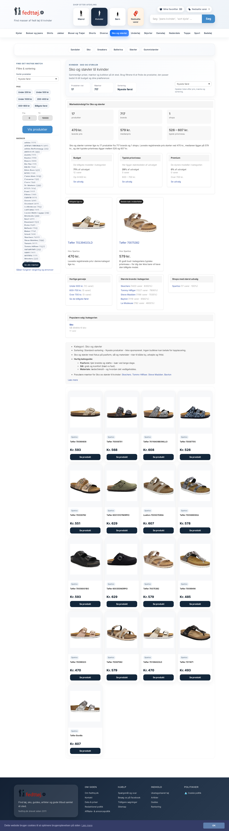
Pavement (31, 222)
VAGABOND (32, 249)
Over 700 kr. (75, 294)
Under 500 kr (42, 92)
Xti (28, 262)
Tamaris (30, 243)
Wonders (31, 259)
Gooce (30, 201)
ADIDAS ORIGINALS (36, 146)
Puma (29, 225)
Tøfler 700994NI (188, 588)
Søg (208, 18)
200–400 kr (43, 99)
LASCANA (31, 210)
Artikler (154, 797)
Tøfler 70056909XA (189, 515)
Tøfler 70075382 (129, 242)
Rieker (30, 231)
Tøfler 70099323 (78, 662)
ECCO (30, 188)
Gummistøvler (151, 49)
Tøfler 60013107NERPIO (118, 515)
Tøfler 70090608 (78, 441)
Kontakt (88, 797)
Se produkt (85, 457)
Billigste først (41, 106)
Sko (89, 49)
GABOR (30, 197)
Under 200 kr (24, 92)
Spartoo (176, 286)
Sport (197, 33)
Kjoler (19, 33)
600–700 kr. (75, 290)
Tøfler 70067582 (114, 662)
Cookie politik (192, 793)
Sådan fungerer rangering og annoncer (34, 270)
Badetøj (208, 33)
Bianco (30, 161)
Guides (154, 802)
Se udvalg (78, 181)
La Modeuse (33, 207)
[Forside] (29, 11)
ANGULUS (32, 152)
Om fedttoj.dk (92, 793)
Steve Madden (34, 240)
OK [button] (214, 825)
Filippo (30, 194)
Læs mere (73, 380)
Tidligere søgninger (127, 802)
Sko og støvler (119, 33)
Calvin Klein (32, 176)
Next (29, 219)
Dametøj (160, 33)
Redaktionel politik (94, 806)
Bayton (30, 158)
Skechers (32, 237)
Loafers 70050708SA (153, 515)
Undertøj (135, 33)
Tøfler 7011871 (186, 662)
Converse (31, 179)
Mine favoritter (170, 9)
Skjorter (148, 33)
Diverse (104, 33)
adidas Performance (36, 149)
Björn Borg (32, 170)
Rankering (156, 806)
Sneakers (102, 49)
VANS (29, 252)
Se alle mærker (31, 265)
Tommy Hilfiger (34, 246)
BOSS (29, 173)
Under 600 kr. (76, 286)
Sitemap (122, 806)
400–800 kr (24, 106)
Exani (29, 191)
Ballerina (118, 49)
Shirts (50, 33)
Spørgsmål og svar (127, 793)
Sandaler (75, 49)
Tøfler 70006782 (78, 515)
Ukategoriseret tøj (160, 793)
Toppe (187, 33)
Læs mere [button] (86, 825)
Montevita (31, 216)
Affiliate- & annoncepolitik (97, 811)
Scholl (30, 234)
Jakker (60, 33)
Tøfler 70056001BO (79, 588)
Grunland (31, 204)
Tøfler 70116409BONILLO (155, 441)
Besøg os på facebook (129, 797)
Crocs (29, 182)
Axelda (30, 155)
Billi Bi (30, 167)
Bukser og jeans (34, 33)
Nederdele (174, 33)
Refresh (31, 228)
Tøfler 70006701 (114, 441)
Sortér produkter (23, 74)
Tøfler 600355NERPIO (117, 588)
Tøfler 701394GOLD (80, 242)
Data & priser (91, 802)
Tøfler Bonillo (76, 735)
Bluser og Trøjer (76, 33)
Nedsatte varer (199, 9)
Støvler (133, 49)
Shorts (92, 33)
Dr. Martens (32, 185)
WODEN (30, 255)
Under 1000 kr (25, 99)
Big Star (30, 164)
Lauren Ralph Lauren (36, 213)
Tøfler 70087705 (188, 441)
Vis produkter (37, 129)
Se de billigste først (79, 299)
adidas (30, 143)
